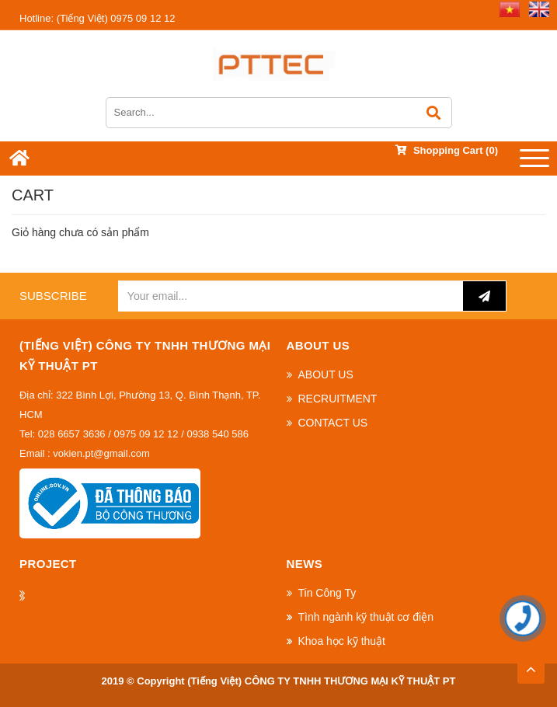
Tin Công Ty (327, 593)
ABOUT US (325, 374)
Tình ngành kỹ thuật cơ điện (365, 617)
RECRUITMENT (338, 398)
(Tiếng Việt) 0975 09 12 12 (97, 18)
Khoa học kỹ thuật (342, 641)
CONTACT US (333, 422)
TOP (530, 665)
